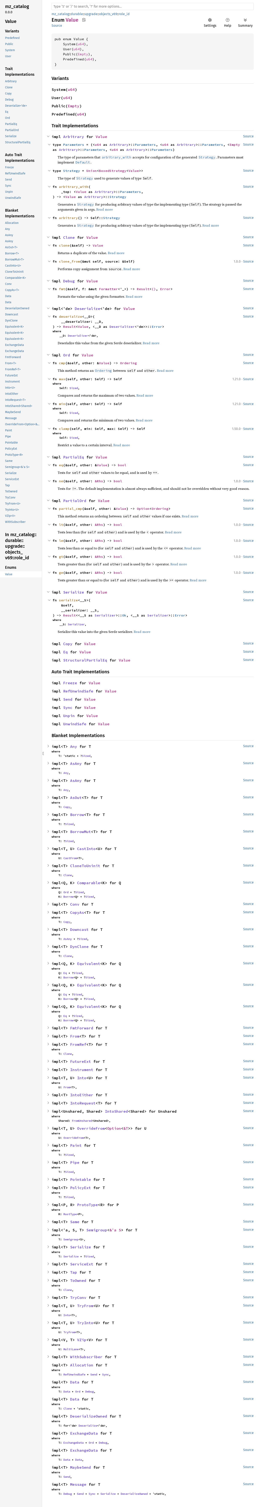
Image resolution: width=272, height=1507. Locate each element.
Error (165, 289)
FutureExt (80, 1061)
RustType (70, 1214)
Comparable (88, 882)
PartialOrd (74, 500)
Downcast (79, 929)
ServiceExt (81, 1264)
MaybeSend (80, 1467)
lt (61, 524)
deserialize (70, 316)
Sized (73, 388)
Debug (69, 281)
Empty (83, 54)
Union (91, 171)
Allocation (81, 1365)
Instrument (81, 1069)
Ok (124, 615)
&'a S (115, 1230)
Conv (74, 904)
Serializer (105, 615)
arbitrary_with (73, 187)
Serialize (73, 592)
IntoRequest (83, 1103)
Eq (65, 652)
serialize (68, 600)
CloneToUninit (85, 865)
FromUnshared (82, 1121)
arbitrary (68, 218)
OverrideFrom (91, 1128)
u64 (81, 44)
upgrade (91, 14)
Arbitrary (73, 136)
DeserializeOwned (88, 1416)
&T (125, 1128)
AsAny (76, 763)
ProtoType (87, 1204)
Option (143, 508)
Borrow (77, 814)
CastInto (86, 848)
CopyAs (77, 912)
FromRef (78, 1044)
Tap (73, 1272)
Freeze (70, 682)
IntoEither (81, 1094)
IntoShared (116, 1111)
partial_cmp (70, 508)
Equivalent (88, 963)
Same (74, 1221)
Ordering (128, 363)
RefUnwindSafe (78, 691)
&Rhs (99, 481)
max (62, 379)
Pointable (80, 1179)
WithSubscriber (86, 1356)
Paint (76, 1145)
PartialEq (73, 457)
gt (61, 556)
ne (61, 481)
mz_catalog (60, 14)
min (62, 404)
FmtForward (81, 1028)
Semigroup (96, 1230)
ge (61, 572)
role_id (124, 14)
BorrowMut (80, 831)
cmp (62, 363)
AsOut (76, 797)
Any (73, 746)
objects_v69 (108, 14)
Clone (69, 237)
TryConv (78, 1297)
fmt (62, 289)
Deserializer (122, 326)
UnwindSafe (74, 724)
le (61, 540)
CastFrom (70, 858)
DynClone (79, 946)
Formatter (108, 289)
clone (64, 245)
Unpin (69, 715)
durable (77, 14)
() (154, 289)
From (74, 1036)
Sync (67, 707)
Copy (67, 643)
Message (78, 1484)
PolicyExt (80, 1187)
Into (81, 1077)
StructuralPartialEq (85, 660)
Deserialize (87, 308)
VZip (81, 1339)
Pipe (74, 1162)
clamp (64, 429)
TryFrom (85, 1305)
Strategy (71, 171)
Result (143, 289)
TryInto (85, 1322)
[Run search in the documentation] (153, 6)
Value (101, 136)
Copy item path (83, 19)
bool (122, 465)
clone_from (69, 261)
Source (57, 26)
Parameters (73, 144)
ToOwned (78, 1280)
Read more (104, 209)
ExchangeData (84, 1433)
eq (61, 465)
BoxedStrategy (112, 171)
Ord (66, 355)
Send (67, 699)
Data (74, 1382)
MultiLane (71, 1349)
